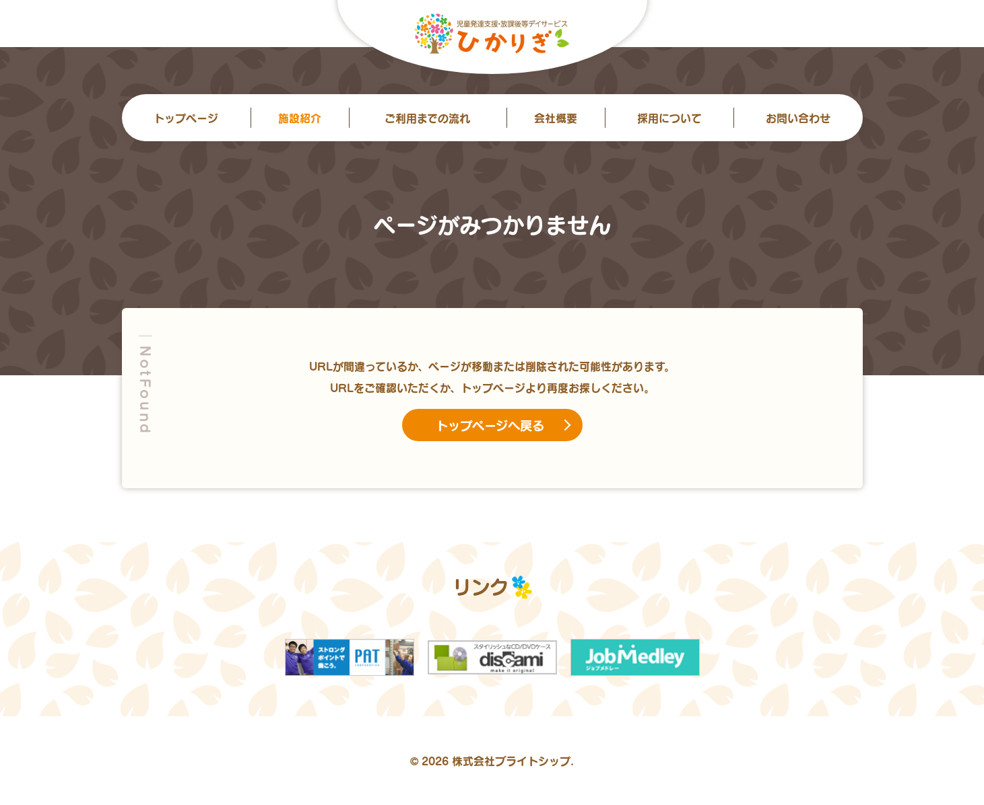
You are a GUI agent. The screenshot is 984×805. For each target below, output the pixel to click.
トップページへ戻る (490, 425)
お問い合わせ (798, 117)
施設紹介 (299, 117)
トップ (186, 117)
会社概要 (555, 117)
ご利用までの (427, 117)
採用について (669, 117)
